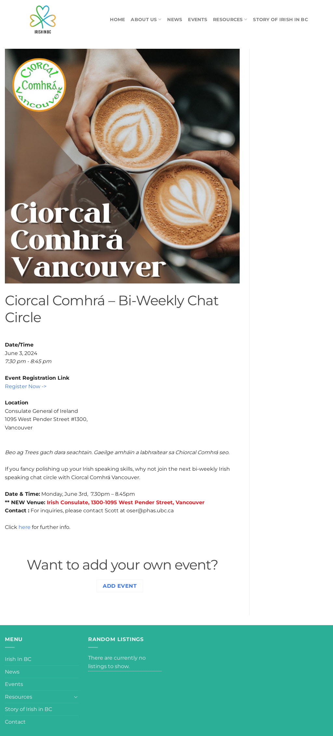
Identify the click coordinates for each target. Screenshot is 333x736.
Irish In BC (18, 659)
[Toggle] (75, 697)
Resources (230, 19)
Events (197, 19)
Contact (15, 722)
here (25, 527)
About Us (146, 19)
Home (117, 19)
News (174, 19)
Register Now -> (26, 386)
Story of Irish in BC (280, 19)
